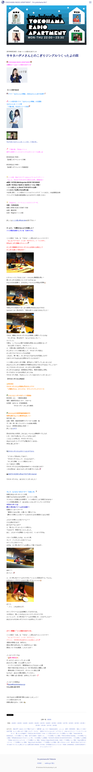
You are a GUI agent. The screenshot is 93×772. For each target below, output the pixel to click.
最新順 (49, 719)
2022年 (37, 723)
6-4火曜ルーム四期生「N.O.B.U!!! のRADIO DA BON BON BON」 (54, 738)
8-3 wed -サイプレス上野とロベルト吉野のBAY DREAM (23, 744)
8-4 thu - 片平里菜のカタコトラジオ (50, 744)
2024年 (25, 723)
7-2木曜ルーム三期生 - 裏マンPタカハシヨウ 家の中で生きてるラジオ (64, 742)
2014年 (82, 723)
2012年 (43, 725)
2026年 (14, 723)
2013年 (38, 725)
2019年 (54, 723)
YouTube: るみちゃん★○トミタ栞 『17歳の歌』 (22, 142)
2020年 (48, 723)
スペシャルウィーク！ (46, 747)
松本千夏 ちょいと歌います (15, 731)
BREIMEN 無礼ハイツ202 (77, 729)
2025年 (19, 723)
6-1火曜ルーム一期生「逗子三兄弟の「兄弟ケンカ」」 (31, 736)
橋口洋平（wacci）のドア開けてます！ (24, 729)
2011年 (49, 725)
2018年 (59, 723)
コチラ (14, 428)
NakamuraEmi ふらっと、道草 (58, 729)
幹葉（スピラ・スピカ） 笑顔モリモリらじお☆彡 (39, 731)
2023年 (31, 723)
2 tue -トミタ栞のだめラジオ (50, 733)
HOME (39, 763)
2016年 (71, 723)
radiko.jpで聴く (50, 763)
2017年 (65, 723)
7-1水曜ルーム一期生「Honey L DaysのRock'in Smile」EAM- (45, 740)
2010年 (55, 725)
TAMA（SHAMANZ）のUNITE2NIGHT (74, 744)
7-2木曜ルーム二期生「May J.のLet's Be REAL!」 (29, 742)
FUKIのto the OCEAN (34, 733)
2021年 (42, 723)
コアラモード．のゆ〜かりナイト (65, 731)
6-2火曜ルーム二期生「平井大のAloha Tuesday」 (62, 736)
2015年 (77, 723)
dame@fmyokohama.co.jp (16, 684)
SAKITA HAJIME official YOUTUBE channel (22, 474)
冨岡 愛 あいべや (42, 729)
